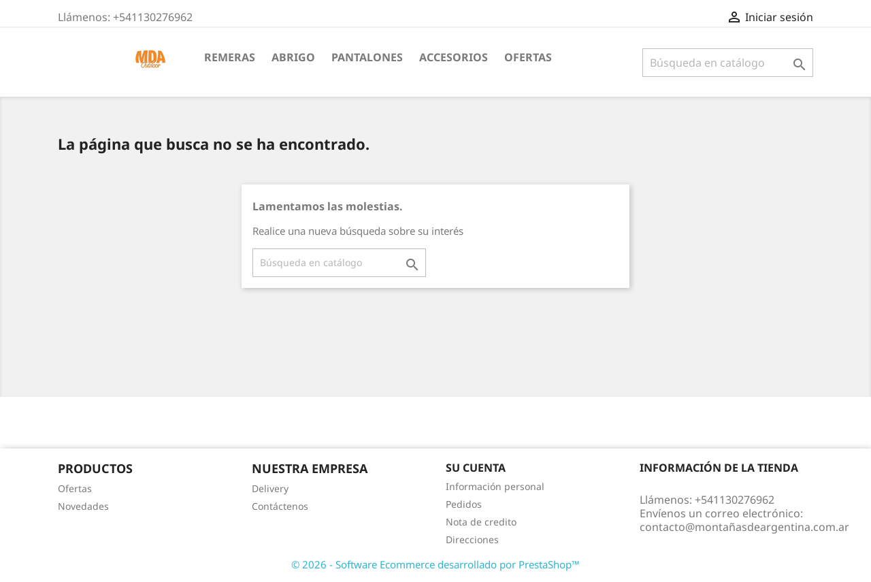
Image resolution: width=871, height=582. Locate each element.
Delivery (270, 488)
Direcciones (472, 539)
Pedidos (464, 504)
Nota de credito (481, 521)
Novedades (83, 506)
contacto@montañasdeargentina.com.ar (744, 526)
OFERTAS (528, 57)
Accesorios (453, 57)
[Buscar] (727, 62)
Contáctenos (280, 506)
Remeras (229, 57)
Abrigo (293, 57)
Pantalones (367, 57)
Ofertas (75, 488)
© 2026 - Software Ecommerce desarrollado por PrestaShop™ (435, 564)
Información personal (495, 486)
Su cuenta (476, 467)
